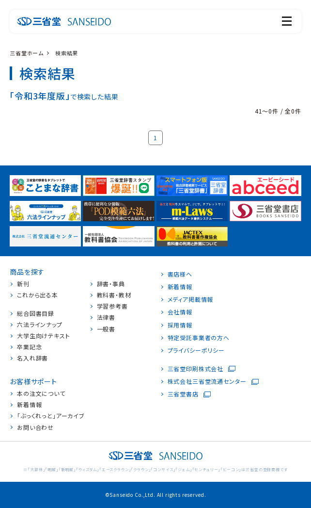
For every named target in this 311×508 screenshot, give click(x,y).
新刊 (23, 284)
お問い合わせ (35, 427)
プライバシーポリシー (196, 350)
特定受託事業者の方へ (199, 338)
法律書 (106, 317)
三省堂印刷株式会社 (196, 369)
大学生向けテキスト (43, 336)
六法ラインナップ (39, 324)
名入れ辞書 (32, 358)
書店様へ (180, 274)
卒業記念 (29, 347)
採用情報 (180, 325)
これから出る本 (37, 295)
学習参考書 (112, 306)
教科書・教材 (114, 295)
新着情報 (29, 405)
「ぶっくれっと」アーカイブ (51, 416)
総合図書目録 (35, 313)
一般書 (106, 329)
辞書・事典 (111, 284)
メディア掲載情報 (191, 299)
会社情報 (180, 312)
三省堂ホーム (27, 53)
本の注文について (41, 393)
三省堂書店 (183, 394)
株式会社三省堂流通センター (207, 381)
